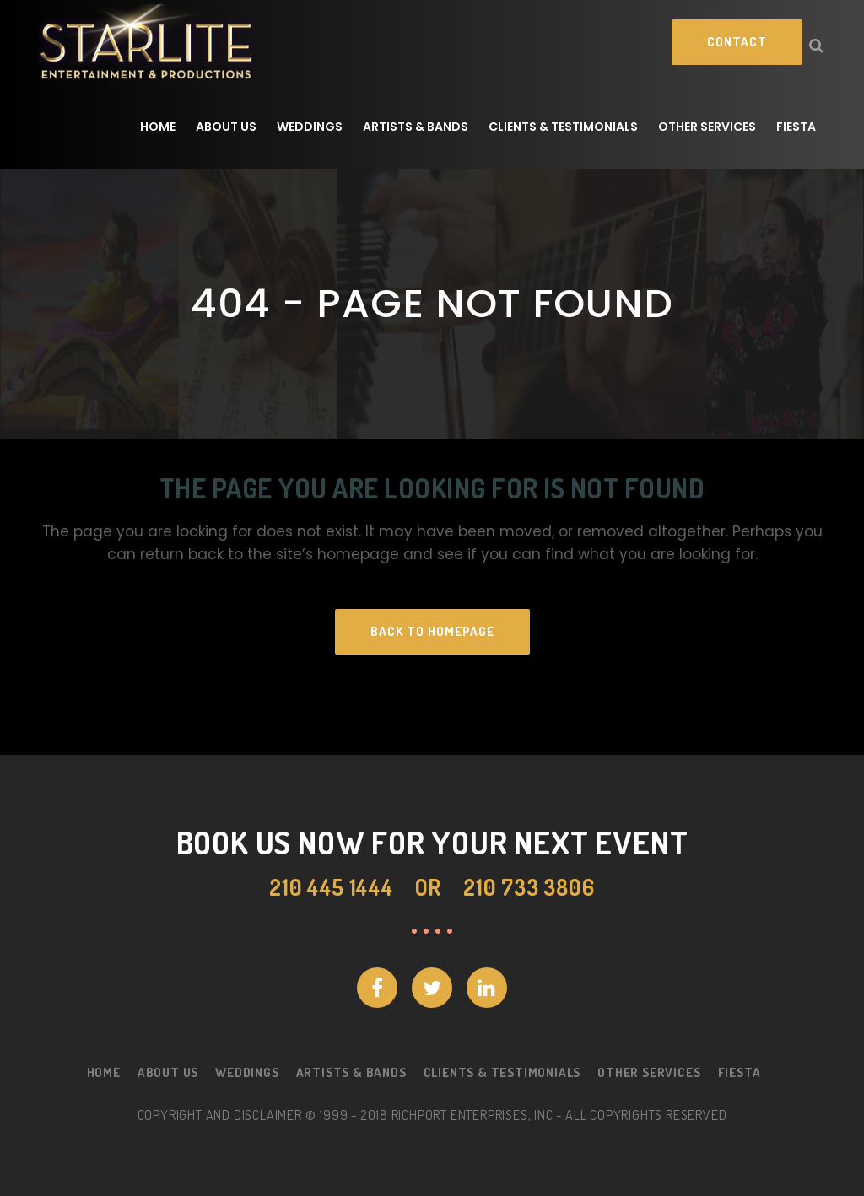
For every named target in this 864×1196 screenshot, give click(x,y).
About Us (168, 1072)
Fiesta (739, 1072)
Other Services (648, 1072)
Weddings (246, 1072)
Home (104, 1072)
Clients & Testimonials (502, 1072)
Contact (737, 42)
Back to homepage (432, 631)
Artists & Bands (351, 1072)
